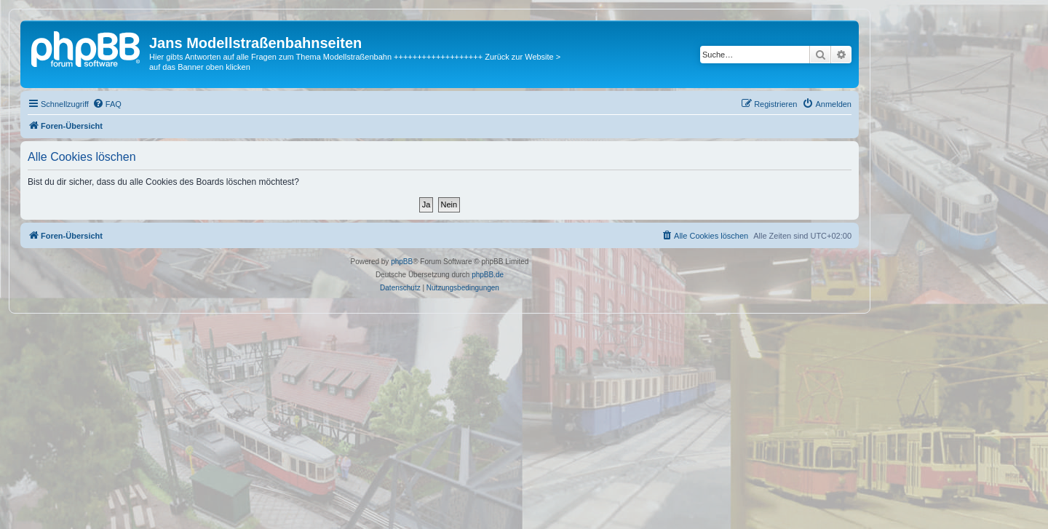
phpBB (402, 262)
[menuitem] (107, 104)
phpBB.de (488, 275)
